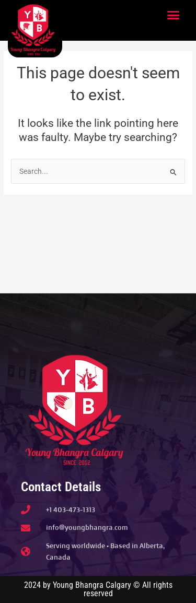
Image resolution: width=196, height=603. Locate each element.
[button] (173, 15)
